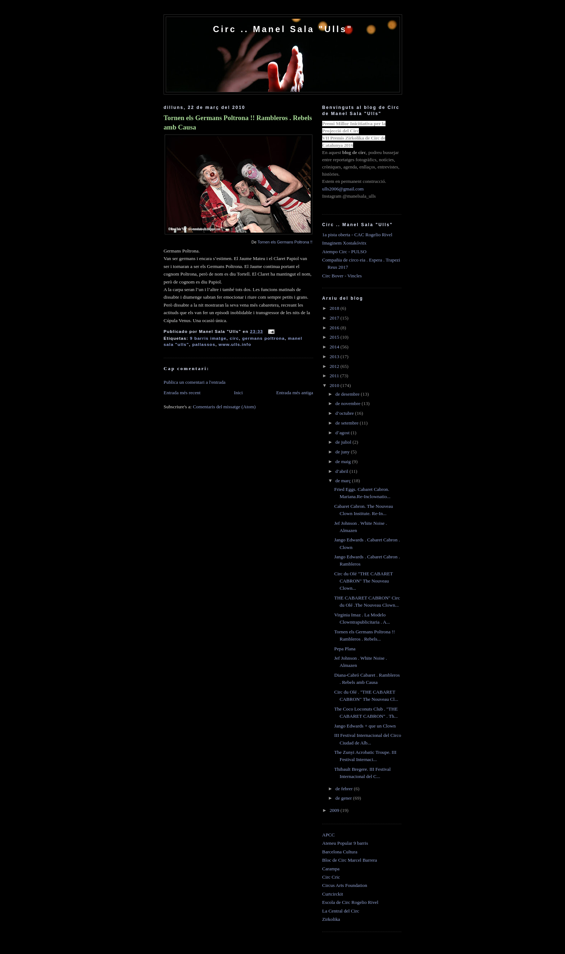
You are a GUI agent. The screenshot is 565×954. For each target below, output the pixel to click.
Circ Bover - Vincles (342, 275)
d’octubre (345, 413)
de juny (343, 451)
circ (234, 338)
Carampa (330, 868)
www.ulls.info (235, 344)
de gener (344, 798)
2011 (335, 375)
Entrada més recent (182, 392)
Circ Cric (331, 877)
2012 (335, 366)
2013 (335, 356)
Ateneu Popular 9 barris (345, 843)
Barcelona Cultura (339, 851)
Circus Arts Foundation (344, 885)
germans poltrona (263, 338)
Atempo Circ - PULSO (344, 251)
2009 (335, 810)
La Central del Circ (340, 911)
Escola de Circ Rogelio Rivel (350, 902)
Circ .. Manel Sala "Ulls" (283, 29)
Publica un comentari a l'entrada (195, 382)
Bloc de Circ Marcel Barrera (349, 860)
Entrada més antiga (294, 392)
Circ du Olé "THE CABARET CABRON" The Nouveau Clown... (363, 581)
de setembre (347, 423)
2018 (335, 308)
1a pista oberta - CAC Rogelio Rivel (357, 234)
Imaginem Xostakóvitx (344, 243)
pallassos (203, 344)
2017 (335, 318)
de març (343, 480)
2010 (335, 385)
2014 (335, 346)
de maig (343, 461)
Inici (238, 392)
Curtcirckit (332, 894)
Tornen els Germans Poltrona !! (285, 242)
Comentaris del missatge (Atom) (224, 406)
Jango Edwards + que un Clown (365, 726)
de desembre (348, 394)
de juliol (344, 442)
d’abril (342, 471)
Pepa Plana (344, 648)
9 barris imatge (208, 338)
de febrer (344, 788)
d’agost (343, 432)
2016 (335, 327)
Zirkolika (331, 919)
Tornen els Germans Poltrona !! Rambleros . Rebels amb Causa (238, 122)
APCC (328, 835)
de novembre (348, 403)
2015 (335, 337)
